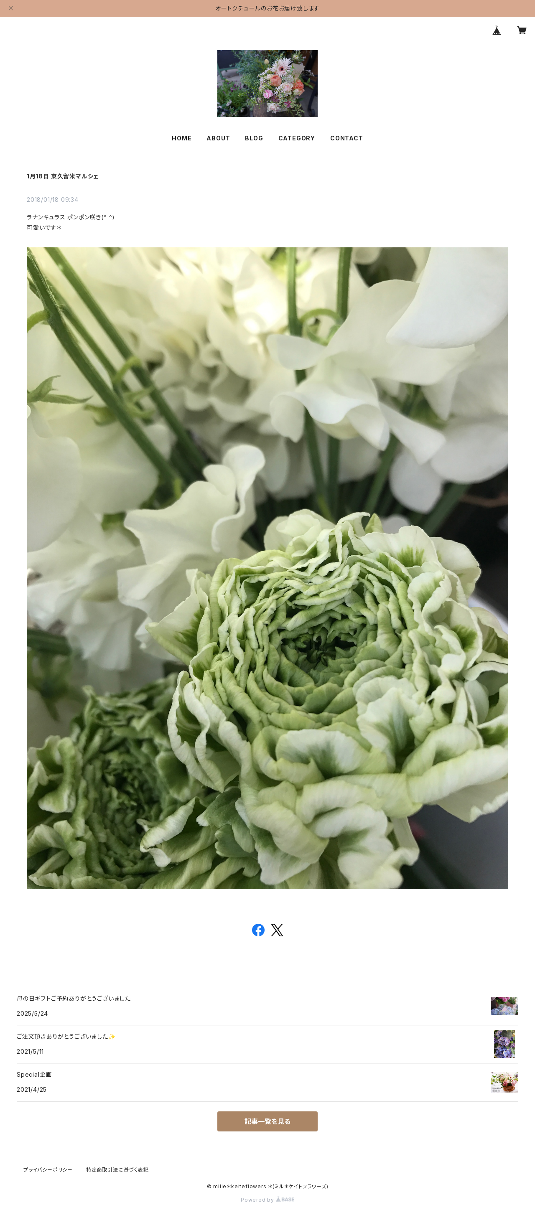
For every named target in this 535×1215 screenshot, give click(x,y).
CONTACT (346, 138)
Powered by (267, 1200)
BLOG (254, 138)
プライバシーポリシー (48, 1170)
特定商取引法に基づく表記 (117, 1170)
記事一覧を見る (267, 1121)
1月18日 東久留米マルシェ (63, 176)
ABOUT (218, 138)
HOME (181, 138)
